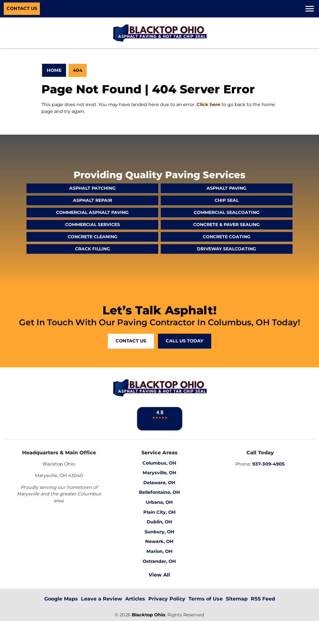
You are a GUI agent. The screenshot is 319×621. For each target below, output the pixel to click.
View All (159, 575)
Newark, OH (159, 541)
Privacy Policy (166, 599)
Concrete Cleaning (92, 236)
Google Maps (61, 599)
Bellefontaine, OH (159, 492)
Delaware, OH (159, 482)
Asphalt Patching (92, 188)
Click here (208, 104)
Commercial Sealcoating (226, 212)
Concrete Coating (226, 236)
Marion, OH (159, 551)
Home (54, 70)
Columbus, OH (159, 463)
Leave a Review (101, 599)
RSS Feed (263, 599)
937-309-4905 (268, 464)
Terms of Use (205, 599)
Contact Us (22, 8)
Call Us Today (184, 341)
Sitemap (237, 599)
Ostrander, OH (159, 561)
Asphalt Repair (92, 200)
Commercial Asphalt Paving (92, 212)
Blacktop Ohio (148, 615)
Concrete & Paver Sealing (226, 224)
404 (77, 70)
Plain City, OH (159, 512)
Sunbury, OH (159, 532)
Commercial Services (92, 224)
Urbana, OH (159, 502)
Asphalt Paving (226, 188)
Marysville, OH (159, 472)
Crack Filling (92, 249)
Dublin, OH (159, 522)
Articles (135, 599)
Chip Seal (227, 200)
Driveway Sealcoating (226, 249)
